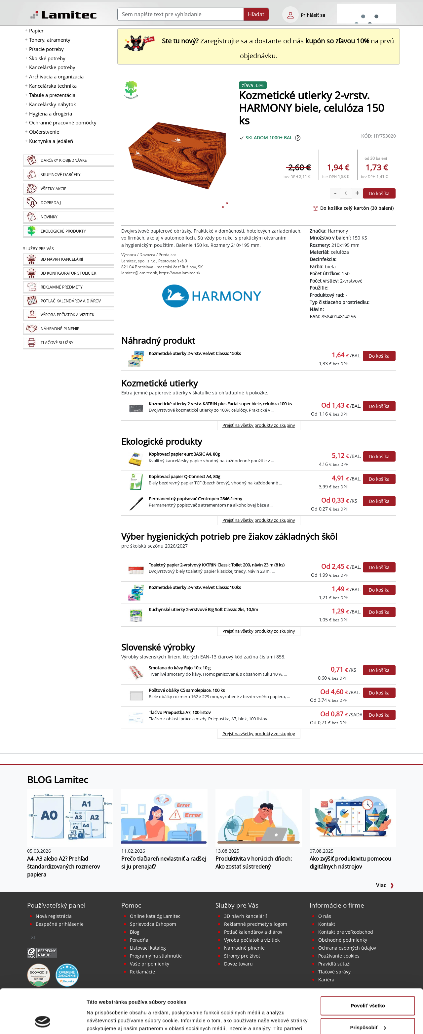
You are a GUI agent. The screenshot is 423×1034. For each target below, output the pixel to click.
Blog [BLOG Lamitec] (134, 932)
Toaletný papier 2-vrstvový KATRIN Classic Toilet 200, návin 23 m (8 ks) (217, 565)
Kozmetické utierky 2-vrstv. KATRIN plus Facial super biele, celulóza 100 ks (220, 404)
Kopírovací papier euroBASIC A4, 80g (184, 454)
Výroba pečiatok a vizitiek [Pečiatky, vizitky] (252, 940)
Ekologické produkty (161, 441)
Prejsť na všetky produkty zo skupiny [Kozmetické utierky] (258, 425)
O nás (324, 916)
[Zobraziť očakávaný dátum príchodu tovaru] (297, 137)
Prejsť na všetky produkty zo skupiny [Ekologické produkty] (258, 520)
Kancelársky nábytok (52, 104)
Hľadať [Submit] (256, 14)
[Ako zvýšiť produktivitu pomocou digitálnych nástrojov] (353, 817)
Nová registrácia (54, 916)
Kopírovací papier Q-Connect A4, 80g (184, 476)
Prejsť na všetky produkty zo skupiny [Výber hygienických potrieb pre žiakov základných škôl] (258, 631)
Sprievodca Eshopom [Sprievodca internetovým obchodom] (153, 924)
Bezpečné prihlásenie (60, 924)
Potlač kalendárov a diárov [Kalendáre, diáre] (253, 932)
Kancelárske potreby (52, 67)
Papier (36, 30)
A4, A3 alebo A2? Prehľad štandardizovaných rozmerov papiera (63, 866)
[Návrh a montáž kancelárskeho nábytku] (68, 259)
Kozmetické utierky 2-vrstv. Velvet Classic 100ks (195, 587)
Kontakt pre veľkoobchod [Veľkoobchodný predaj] (345, 932)
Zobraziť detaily (105, 1021)
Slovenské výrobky (158, 647)
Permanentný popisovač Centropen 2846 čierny (195, 499)
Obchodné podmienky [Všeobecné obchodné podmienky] (342, 940)
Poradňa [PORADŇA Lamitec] (139, 940)
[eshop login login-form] (290, 14)
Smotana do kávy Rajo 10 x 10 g (180, 668)
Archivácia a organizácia (56, 76)
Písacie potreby (46, 49)
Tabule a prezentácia (52, 95)
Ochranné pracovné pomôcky (62, 122)
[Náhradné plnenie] (68, 329)
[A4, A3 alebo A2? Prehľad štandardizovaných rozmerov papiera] (70, 817)
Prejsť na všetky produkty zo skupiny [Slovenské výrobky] (258, 734)
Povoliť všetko (368, 964)
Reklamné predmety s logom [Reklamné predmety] (255, 924)
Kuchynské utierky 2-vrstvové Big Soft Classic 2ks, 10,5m (203, 609)
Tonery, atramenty (49, 39)
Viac (385, 885)
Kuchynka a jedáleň (51, 141)
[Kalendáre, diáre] (68, 301)
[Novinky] (68, 217)
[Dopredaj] (68, 203)
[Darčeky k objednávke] (68, 161)
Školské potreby (47, 58)
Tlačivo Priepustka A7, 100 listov (180, 712)
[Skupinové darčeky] (68, 175)
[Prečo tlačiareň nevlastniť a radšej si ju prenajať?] (164, 817)
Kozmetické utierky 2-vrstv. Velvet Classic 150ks (195, 353)
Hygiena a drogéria (50, 113)
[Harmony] (211, 296)
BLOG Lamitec (57, 779)
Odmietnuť (367, 1008)
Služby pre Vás (236, 905)
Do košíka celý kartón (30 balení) (353, 208)
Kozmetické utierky (159, 383)
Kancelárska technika (53, 85)
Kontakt (326, 924)
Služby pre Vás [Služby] (38, 248)
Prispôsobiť (368, 986)
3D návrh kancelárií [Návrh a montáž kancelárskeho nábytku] (245, 916)
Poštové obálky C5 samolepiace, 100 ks (187, 690)
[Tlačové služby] (68, 343)
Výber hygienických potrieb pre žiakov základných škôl (229, 536)
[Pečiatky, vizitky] (68, 315)
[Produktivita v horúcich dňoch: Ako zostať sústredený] (258, 817)
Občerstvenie (44, 131)
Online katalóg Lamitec (155, 916)
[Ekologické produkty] (68, 232)
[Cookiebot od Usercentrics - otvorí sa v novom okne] (43, 1021)
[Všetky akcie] (68, 189)
